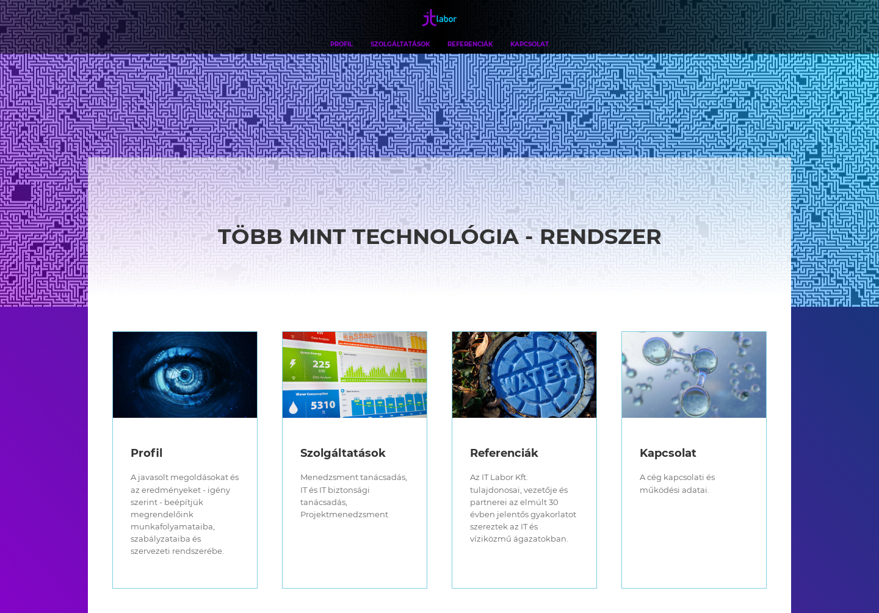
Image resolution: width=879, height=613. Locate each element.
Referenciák (470, 44)
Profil (341, 44)
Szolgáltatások (400, 44)
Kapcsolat (529, 44)
